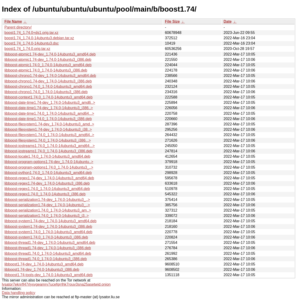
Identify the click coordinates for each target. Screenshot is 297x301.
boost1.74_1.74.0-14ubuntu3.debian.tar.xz (39, 38)
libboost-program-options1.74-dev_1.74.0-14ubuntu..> (48, 162)
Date (227, 21)
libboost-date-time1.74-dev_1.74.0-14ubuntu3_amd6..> (49, 103)
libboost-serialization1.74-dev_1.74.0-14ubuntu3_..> (47, 200)
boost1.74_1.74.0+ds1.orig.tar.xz (31, 33)
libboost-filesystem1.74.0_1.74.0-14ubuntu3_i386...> (47, 140)
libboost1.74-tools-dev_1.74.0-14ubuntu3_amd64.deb (48, 275)
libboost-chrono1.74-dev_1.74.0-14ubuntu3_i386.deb (48, 81)
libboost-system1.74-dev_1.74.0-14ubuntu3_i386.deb (48, 227)
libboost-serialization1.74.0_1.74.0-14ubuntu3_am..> (47, 210)
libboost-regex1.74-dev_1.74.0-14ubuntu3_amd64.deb (49, 178)
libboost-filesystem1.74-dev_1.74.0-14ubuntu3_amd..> (49, 124)
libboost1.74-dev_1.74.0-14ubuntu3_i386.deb (41, 270)
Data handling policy (18, 293)
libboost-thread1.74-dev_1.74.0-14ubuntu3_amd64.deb (49, 243)
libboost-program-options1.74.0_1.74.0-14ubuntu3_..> (48, 167)
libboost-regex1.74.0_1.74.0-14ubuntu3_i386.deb (45, 194)
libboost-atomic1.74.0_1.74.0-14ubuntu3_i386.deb (45, 70)
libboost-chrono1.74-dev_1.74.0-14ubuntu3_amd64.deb (50, 76)
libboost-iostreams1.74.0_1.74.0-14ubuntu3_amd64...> (49, 146)
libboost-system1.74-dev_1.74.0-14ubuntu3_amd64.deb (50, 221)
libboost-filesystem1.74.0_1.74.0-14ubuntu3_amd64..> (49, 135)
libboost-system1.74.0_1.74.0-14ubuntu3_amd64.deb (48, 232)
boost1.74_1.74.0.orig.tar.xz (27, 49)
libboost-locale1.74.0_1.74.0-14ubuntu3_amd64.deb (47, 156)
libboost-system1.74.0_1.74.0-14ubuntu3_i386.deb (46, 237)
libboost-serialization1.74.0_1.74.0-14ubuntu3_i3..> (46, 216)
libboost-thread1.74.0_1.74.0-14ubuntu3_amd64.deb (47, 253)
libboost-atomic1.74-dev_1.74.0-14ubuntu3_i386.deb (47, 60)
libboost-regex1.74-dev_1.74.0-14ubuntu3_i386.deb (47, 183)
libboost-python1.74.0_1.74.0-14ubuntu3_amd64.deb (48, 173)
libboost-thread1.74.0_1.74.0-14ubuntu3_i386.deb (45, 259)
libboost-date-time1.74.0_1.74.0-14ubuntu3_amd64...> (49, 113)
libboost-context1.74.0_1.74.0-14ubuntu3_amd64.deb (48, 97)
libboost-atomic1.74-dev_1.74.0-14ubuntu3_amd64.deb (50, 54)
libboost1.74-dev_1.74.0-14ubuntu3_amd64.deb (44, 264)
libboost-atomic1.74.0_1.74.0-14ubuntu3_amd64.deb (47, 65)
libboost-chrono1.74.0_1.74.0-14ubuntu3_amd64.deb (48, 86)
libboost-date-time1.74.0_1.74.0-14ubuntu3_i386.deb (48, 119)
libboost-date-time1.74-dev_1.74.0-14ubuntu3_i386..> (48, 108)
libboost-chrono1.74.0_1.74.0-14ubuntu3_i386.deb (46, 92)
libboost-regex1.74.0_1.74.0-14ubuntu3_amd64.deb (47, 189)
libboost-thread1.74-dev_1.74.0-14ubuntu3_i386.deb (47, 248)
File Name (13, 21)
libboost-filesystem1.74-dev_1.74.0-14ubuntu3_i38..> (48, 129)
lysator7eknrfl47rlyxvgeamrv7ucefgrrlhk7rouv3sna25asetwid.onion (56, 284)
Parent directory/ (18, 27)
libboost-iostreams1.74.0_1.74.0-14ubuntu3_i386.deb (48, 151)
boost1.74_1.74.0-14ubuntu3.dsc (31, 43)
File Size (172, 21)
